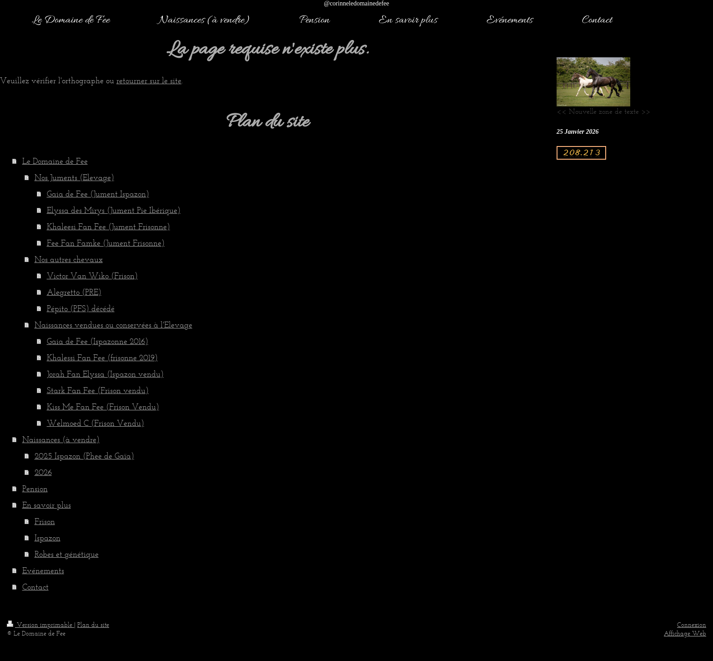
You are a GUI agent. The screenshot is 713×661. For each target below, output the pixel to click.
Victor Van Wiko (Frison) (92, 276)
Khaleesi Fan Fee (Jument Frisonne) (108, 227)
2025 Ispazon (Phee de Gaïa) (84, 456)
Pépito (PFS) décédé (81, 308)
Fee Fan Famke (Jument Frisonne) (106, 243)
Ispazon (47, 538)
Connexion (691, 625)
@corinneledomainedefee (356, 3)
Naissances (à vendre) (61, 439)
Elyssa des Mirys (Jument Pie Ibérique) (114, 210)
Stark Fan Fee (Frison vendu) (98, 390)
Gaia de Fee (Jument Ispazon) (98, 194)
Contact (35, 587)
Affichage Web (685, 633)
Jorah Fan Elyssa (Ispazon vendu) (105, 374)
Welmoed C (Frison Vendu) (95, 423)
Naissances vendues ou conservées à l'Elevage (113, 325)
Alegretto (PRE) (74, 292)
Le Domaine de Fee (55, 161)
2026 (43, 472)
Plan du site (93, 625)
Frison (45, 521)
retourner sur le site (148, 81)
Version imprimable (40, 625)
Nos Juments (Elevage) (74, 177)
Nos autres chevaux (69, 259)
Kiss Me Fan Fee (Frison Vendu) (103, 407)
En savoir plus (46, 505)
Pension (35, 489)
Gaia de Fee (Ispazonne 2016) (97, 341)
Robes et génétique (67, 554)
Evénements (43, 570)
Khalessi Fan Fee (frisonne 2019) (102, 358)
